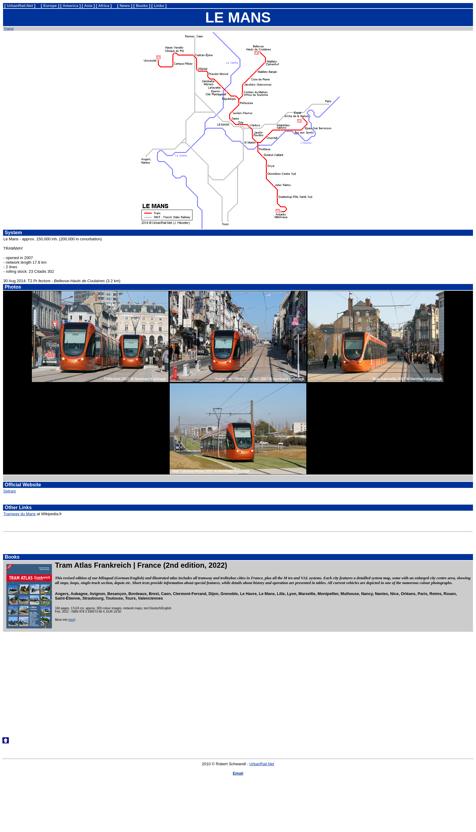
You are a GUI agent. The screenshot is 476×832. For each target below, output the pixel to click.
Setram (9, 491)
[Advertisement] (238, 679)
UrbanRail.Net (261, 764)
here (71, 619)
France (9, 28)
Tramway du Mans (19, 514)
